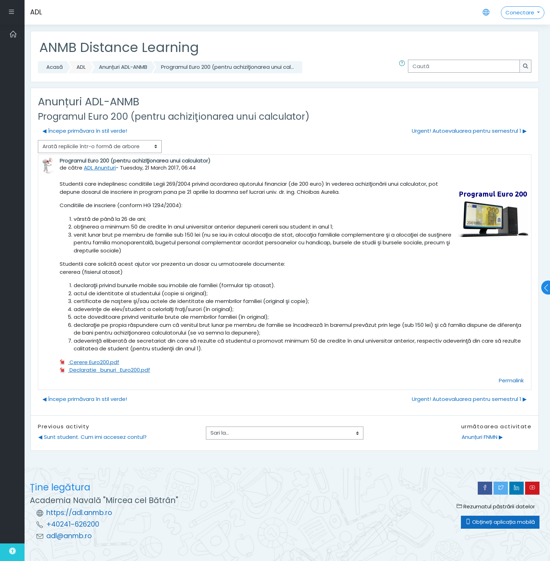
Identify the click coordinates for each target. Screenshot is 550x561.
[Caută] (464, 66)
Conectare (520, 12)
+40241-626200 (72, 524)
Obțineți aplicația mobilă (500, 522)
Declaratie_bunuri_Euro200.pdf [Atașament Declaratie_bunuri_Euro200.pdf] (105, 370)
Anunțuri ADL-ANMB (123, 67)
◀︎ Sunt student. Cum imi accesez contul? (92, 437)
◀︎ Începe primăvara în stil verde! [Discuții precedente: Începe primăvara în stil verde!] (84, 130)
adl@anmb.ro (69, 536)
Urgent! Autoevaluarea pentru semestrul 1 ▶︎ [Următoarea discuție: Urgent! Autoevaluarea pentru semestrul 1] (469, 130)
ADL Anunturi (100, 167)
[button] (403, 67)
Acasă (54, 67)
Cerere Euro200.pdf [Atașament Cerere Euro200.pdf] (89, 362)
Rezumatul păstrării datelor (496, 506)
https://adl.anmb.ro (79, 512)
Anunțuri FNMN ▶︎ (482, 437)
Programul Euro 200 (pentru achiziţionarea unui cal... (227, 67)
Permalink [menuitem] (511, 380)
